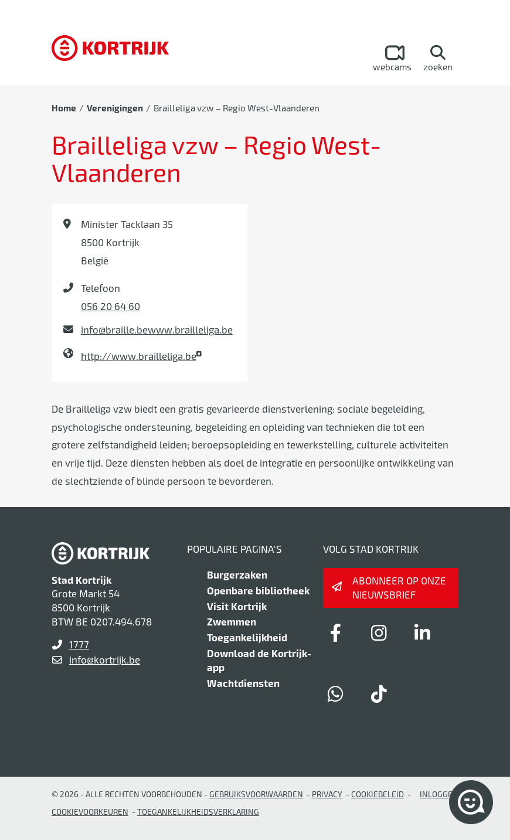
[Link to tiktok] (379, 693)
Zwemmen (231, 621)
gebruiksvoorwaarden (256, 794)
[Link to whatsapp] (336, 693)
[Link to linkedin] (423, 632)
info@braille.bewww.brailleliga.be (157, 329)
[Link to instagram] (379, 632)
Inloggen (439, 794)
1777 (79, 644)
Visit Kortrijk (237, 606)
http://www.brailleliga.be (138, 356)
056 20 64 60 (110, 306)
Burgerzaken (237, 574)
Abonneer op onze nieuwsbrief (399, 587)
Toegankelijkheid (247, 637)
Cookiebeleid (377, 794)
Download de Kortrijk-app (259, 660)
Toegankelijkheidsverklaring (198, 812)
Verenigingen (115, 108)
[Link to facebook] (336, 632)
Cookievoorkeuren (90, 812)
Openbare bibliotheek (258, 590)
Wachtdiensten (243, 683)
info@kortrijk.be (104, 659)
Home (64, 108)
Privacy (327, 794)
